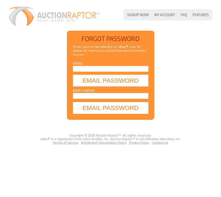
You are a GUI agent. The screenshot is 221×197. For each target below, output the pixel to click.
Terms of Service (65, 142)
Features (201, 15)
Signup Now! (138, 15)
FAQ (184, 15)
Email (78, 63)
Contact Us (160, 142)
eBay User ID (84, 90)
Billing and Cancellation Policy (103, 142)
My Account (164, 15)
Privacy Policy (139, 142)
